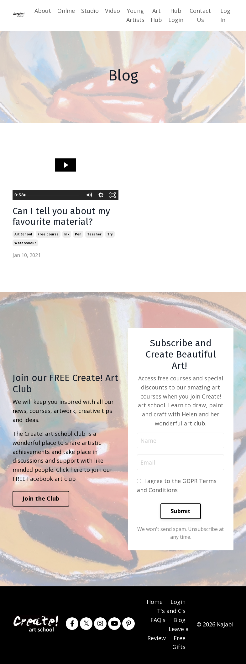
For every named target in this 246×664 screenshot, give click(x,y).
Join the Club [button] (41, 499)
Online (66, 10)
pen (78, 235)
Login (178, 603)
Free (180, 639)
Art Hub (156, 15)
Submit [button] (180, 512)
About (42, 10)
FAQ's (157, 621)
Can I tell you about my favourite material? (63, 217)
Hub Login (175, 15)
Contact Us (200, 15)
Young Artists (135, 15)
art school (23, 235)
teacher (94, 235)
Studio (90, 10)
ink (66, 235)
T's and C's (171, 612)
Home (155, 603)
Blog (179, 621)
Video (112, 10)
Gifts (179, 648)
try (110, 235)
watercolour (25, 244)
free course (48, 235)
